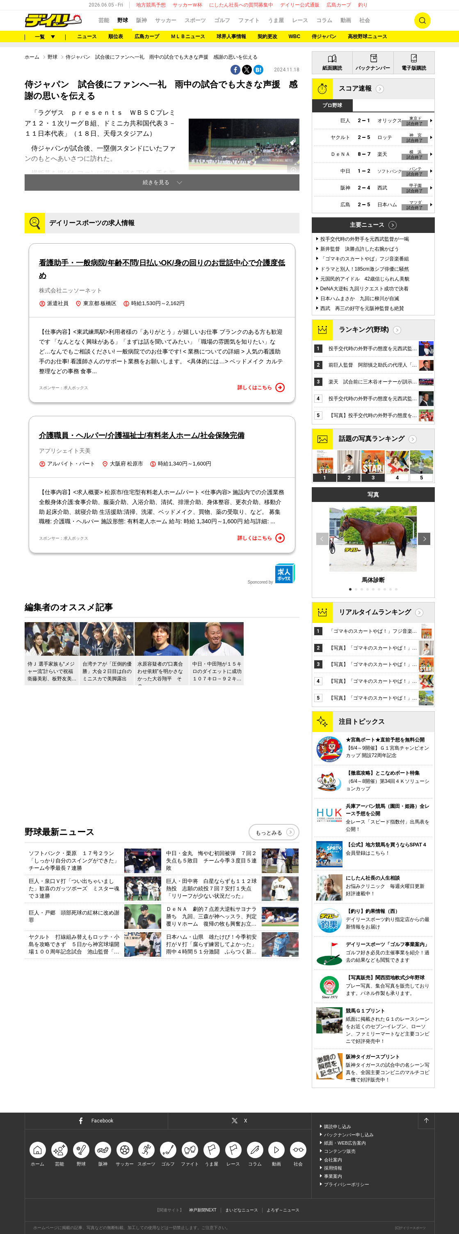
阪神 (141, 20)
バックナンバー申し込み (349, 1134)
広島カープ (339, 5)
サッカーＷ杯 (187, 5)
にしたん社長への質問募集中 (241, 5)
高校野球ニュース (367, 36)
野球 (122, 20)
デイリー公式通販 (300, 5)
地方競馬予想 (151, 5)
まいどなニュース (241, 1210)
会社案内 (333, 1159)
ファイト (249, 20)
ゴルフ (222, 20)
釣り (363, 5)
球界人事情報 (231, 36)
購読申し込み (337, 1126)
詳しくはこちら (261, 387)
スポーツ (195, 20)
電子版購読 (414, 68)
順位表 (115, 36)
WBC (295, 36)
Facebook (102, 1121)
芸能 (103, 20)
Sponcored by (271, 573)
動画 (345, 20)
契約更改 (267, 36)
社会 (364, 20)
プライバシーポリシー (346, 1184)
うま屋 (276, 20)
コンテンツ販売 (340, 1151)
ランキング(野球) (364, 329)
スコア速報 (355, 88)
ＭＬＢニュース (188, 36)
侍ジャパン (324, 36)
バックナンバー (373, 68)
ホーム (32, 57)
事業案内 (333, 1176)
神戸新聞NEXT (203, 1210)
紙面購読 (332, 68)
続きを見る (156, 182)
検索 (422, 20)
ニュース (87, 36)
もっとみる (269, 833)
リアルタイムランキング (375, 612)
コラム (324, 20)
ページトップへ (426, 1121)
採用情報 (333, 1168)
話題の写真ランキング (371, 438)
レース (300, 20)
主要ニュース (367, 224)
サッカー (165, 20)
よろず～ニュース (283, 1210)
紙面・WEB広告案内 (345, 1142)
